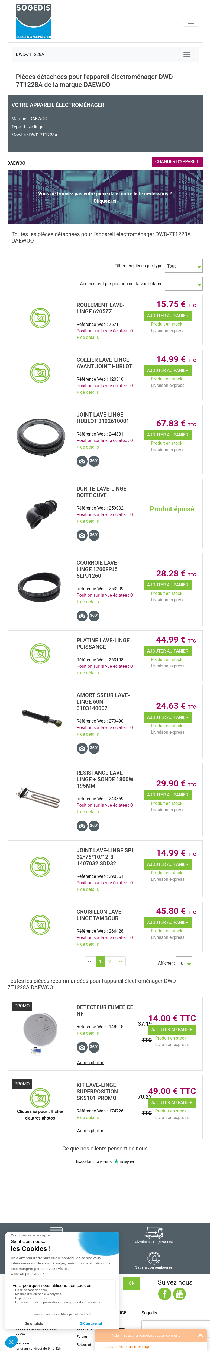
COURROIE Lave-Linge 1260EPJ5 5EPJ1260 (98, 569)
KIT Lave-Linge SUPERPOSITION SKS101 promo (97, 1091)
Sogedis (149, 1312)
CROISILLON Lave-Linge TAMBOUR (100, 914)
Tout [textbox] (171, 266)
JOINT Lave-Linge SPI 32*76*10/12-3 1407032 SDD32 (105, 857)
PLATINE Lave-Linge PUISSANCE (103, 643)
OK (131, 1283)
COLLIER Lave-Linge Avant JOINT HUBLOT (105, 363)
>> (120, 961)
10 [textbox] (181, 963)
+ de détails (88, 337)
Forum (82, 1336)
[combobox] (184, 266)
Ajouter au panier (167, 315)
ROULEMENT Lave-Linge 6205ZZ (100, 308)
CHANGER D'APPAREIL (177, 161)
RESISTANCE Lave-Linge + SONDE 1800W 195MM (105, 779)
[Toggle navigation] (190, 21)
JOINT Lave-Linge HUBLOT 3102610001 (103, 417)
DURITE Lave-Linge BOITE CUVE (102, 491)
